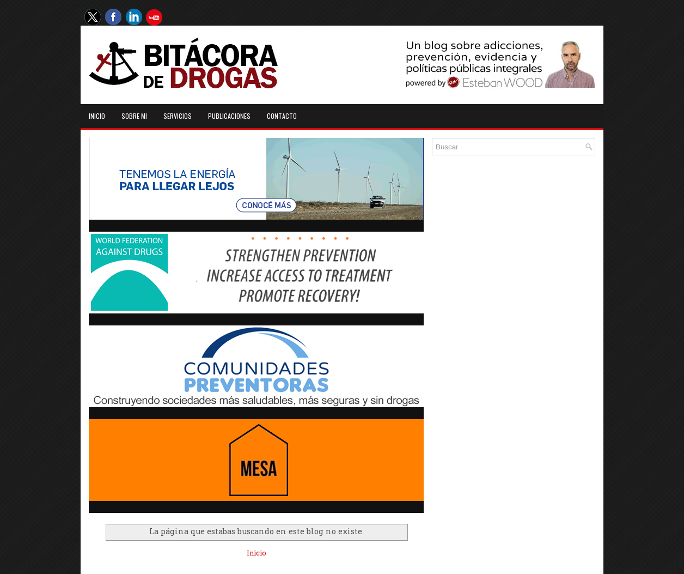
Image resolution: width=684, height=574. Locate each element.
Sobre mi (134, 115)
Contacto (282, 115)
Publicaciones (229, 115)
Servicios (177, 115)
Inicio (97, 115)
